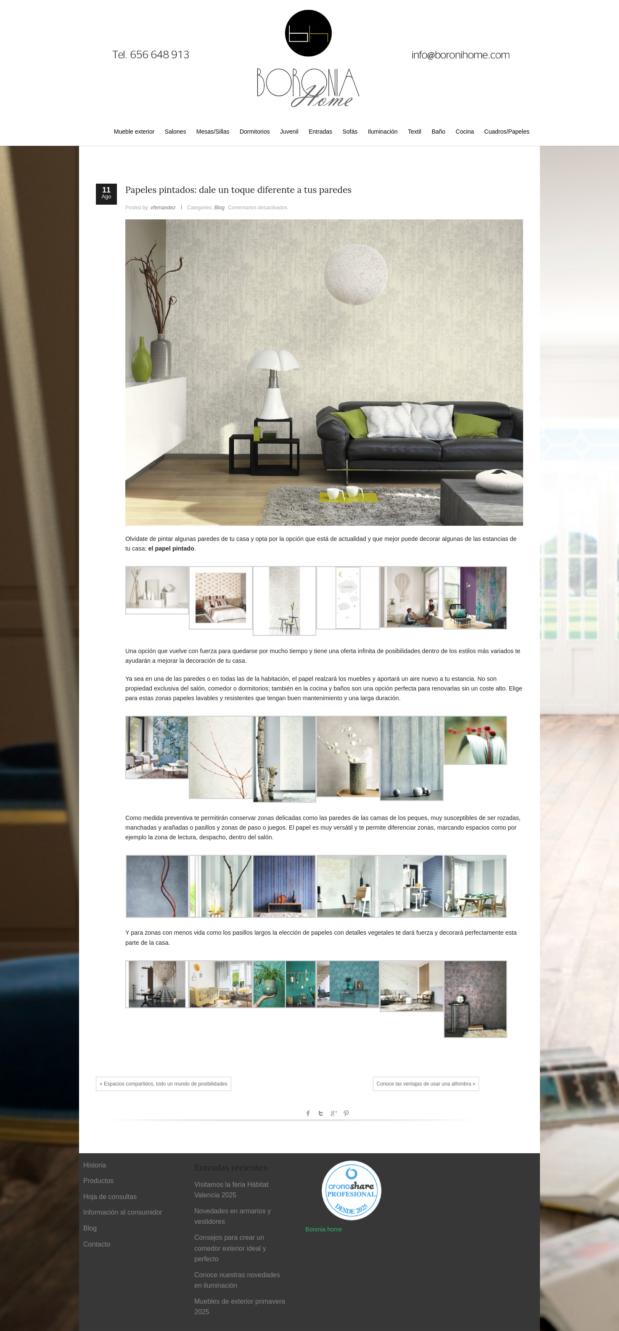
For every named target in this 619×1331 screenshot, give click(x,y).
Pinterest (346, 1113)
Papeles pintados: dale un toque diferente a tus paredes (238, 189)
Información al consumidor (122, 1212)
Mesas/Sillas (213, 131)
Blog (219, 208)
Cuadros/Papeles (506, 131)
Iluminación (383, 131)
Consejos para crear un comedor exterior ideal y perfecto (230, 1248)
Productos (98, 1180)
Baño (438, 131)
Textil (414, 131)
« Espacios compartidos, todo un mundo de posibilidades (163, 1084)
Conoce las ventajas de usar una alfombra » (426, 1084)
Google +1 (333, 1113)
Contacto (96, 1244)
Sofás (349, 131)
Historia (94, 1165)
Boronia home (323, 1229)
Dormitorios (255, 131)
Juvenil (289, 131)
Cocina (465, 131)
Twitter (321, 1113)
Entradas (320, 131)
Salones (175, 131)
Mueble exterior (134, 131)
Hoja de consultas (110, 1196)
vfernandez (163, 208)
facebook (308, 1113)
